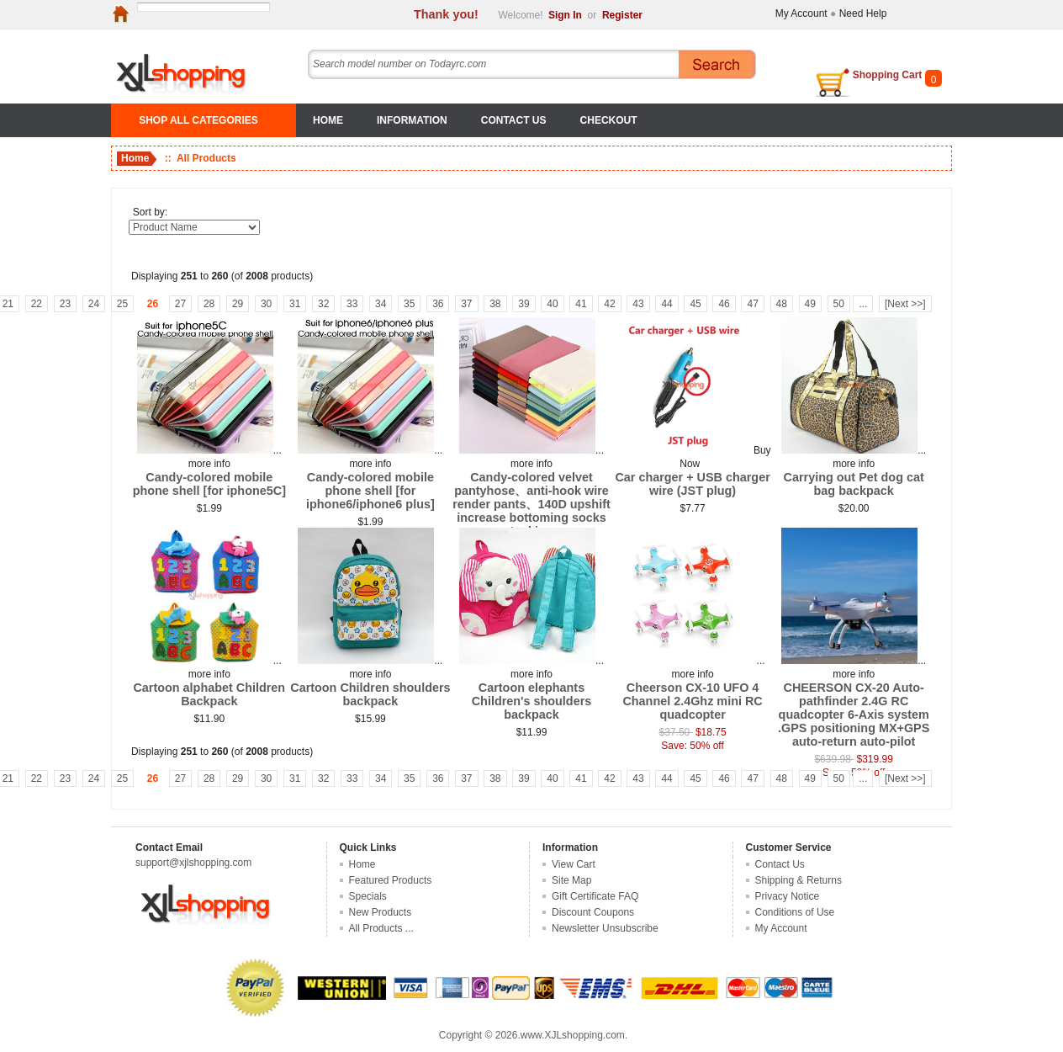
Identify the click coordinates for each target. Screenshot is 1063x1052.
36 (437, 304)
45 (695, 304)
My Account (801, 13)
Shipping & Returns (798, 880)
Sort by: (150, 212)
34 (380, 304)
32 (323, 304)
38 (494, 304)
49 (810, 304)
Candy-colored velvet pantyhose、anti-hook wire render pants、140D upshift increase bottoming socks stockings (531, 504)
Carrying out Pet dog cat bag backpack (854, 483)
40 (552, 304)
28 (209, 304)
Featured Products (390, 880)
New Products (380, 912)
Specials (368, 896)
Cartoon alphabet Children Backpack (209, 694)
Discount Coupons (593, 912)
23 (65, 304)
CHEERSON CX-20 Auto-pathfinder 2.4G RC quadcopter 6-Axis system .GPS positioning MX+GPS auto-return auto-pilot (853, 714)
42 (609, 304)
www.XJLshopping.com (573, 1035)
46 (723, 304)
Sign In (565, 15)
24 (93, 304)
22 (36, 304)
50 (838, 304)
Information (412, 120)
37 (466, 304)
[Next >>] (905, 304)
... (863, 304)
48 (781, 304)
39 (523, 304)
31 (294, 304)
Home (328, 120)
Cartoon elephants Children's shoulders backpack (532, 701)
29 (237, 304)
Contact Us (514, 120)
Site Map (571, 880)
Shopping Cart (888, 75)
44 (666, 304)
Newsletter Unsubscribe (605, 928)
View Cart (573, 864)
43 (637, 304)
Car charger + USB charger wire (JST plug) (692, 483)
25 (122, 304)
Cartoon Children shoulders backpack (370, 694)
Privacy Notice (787, 896)
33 (351, 304)
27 (180, 304)
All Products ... (381, 928)
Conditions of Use (795, 912)
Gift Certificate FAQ (595, 896)
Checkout (608, 120)
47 (752, 304)
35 (409, 304)
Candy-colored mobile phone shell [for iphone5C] (209, 483)
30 (266, 304)
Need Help (863, 13)
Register (622, 15)
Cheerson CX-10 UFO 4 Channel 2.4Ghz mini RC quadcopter (692, 701)
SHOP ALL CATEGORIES (198, 120)
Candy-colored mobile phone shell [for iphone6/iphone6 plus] (370, 490)
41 (580, 304)
